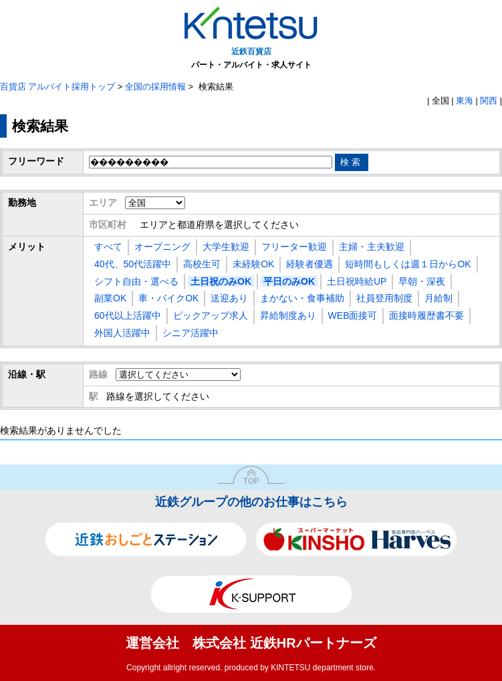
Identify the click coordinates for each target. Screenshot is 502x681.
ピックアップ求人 (210, 315)
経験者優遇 (309, 264)
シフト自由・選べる (136, 281)
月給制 (438, 298)
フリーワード (36, 161)
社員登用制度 (384, 298)
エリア (103, 202)
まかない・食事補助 (302, 298)
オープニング (162, 246)
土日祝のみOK (221, 281)
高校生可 (202, 264)
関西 (488, 101)
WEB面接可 (353, 315)
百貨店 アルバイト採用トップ (58, 87)
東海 (464, 101)
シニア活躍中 (190, 332)
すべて (108, 246)
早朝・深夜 (421, 281)
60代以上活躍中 (127, 315)
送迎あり (229, 298)
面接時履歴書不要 (426, 315)
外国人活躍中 (122, 332)
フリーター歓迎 (294, 246)
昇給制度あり (288, 315)
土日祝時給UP (356, 281)
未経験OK (253, 264)
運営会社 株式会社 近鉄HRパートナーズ (251, 643)
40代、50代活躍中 (132, 264)
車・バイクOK (168, 298)
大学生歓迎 (226, 246)
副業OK (110, 298)
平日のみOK (289, 281)
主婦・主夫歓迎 (371, 246)
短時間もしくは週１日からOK (408, 264)
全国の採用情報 (155, 87)
